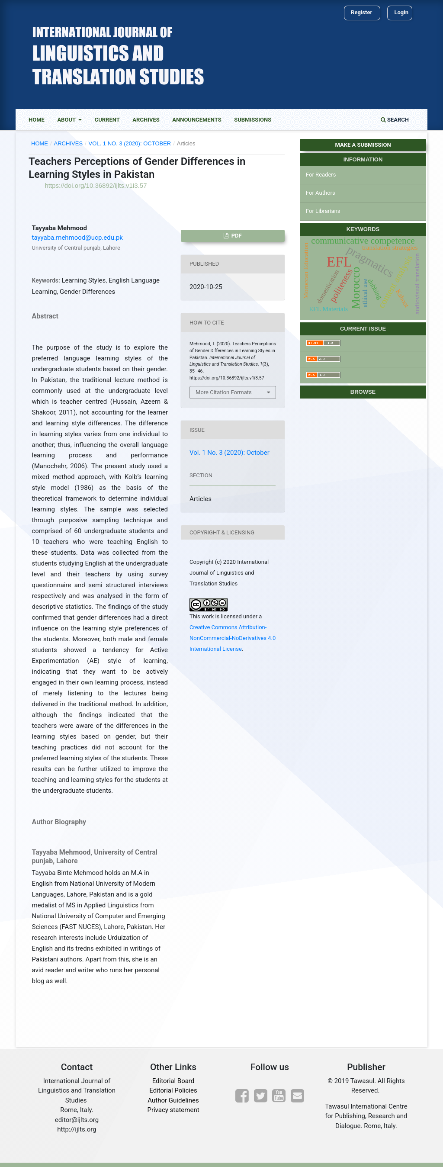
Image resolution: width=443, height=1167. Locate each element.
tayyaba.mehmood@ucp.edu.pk (77, 237)
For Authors (320, 193)
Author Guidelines (173, 1100)
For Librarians (323, 211)
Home (37, 119)
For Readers (321, 174)
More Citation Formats (224, 392)
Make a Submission (363, 144)
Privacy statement (173, 1110)
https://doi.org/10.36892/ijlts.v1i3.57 (96, 185)
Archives (145, 119)
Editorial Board (173, 1081)
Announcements (196, 119)
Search (395, 119)
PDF (236, 235)
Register (361, 12)
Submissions (252, 119)
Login (401, 12)
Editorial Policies (173, 1090)
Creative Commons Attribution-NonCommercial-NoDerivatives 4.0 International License (232, 638)
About (67, 119)
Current (107, 119)
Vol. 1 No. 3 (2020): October (130, 143)
